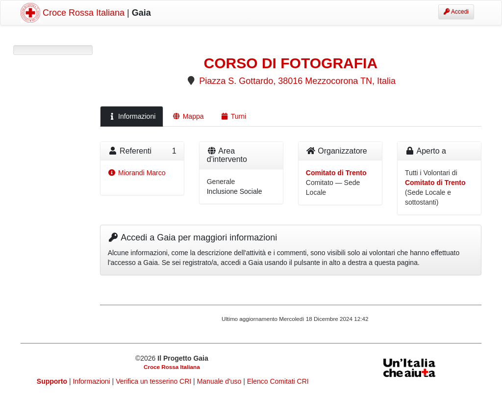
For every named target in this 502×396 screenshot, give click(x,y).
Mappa (187, 116)
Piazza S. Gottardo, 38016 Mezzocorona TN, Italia (297, 81)
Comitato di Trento (336, 173)
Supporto (52, 381)
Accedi (456, 11)
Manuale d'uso (220, 381)
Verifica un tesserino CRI (154, 381)
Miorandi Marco (137, 173)
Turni (234, 116)
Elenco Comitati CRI (278, 381)
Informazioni (132, 116)
